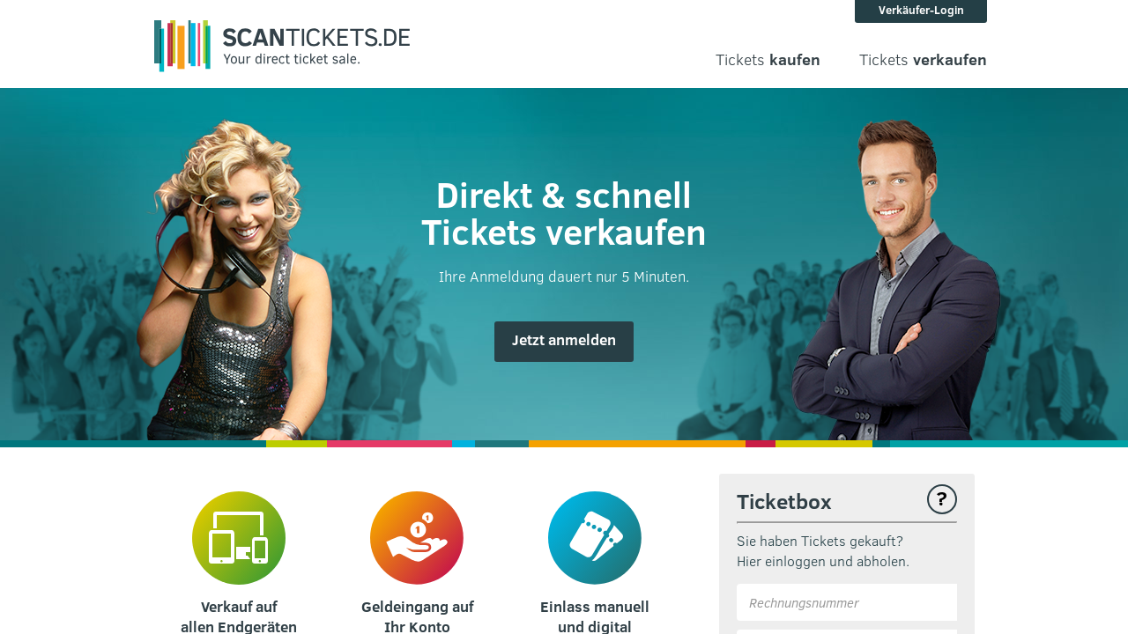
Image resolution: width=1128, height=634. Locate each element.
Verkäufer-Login (921, 10)
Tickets (768, 59)
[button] (564, 341)
